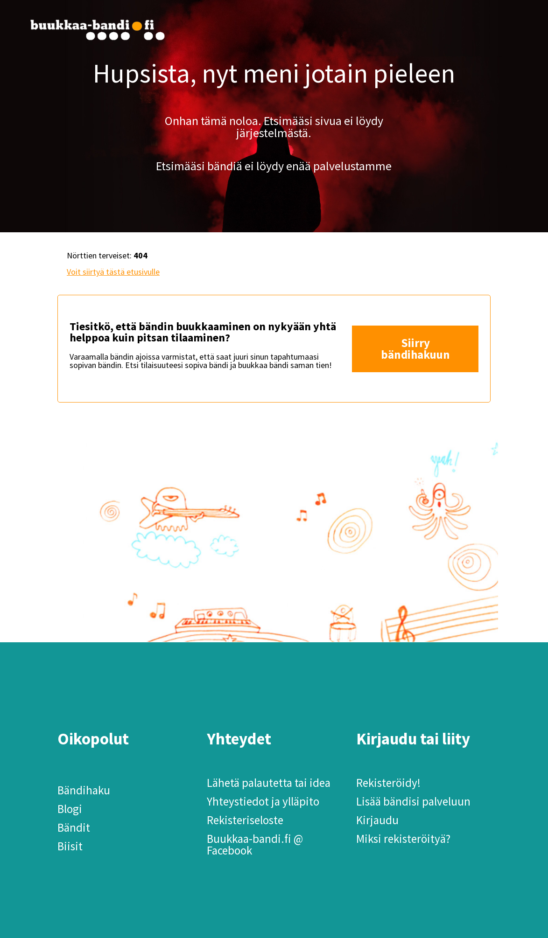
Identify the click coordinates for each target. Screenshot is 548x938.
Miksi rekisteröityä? (403, 838)
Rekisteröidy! (388, 782)
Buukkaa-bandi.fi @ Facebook (255, 844)
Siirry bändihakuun (415, 348)
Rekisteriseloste (245, 820)
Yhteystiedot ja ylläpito (263, 801)
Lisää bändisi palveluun (413, 801)
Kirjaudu (377, 820)
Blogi (69, 808)
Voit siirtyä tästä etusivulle (113, 271)
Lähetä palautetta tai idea (268, 782)
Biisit (70, 846)
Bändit (73, 827)
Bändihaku (83, 790)
